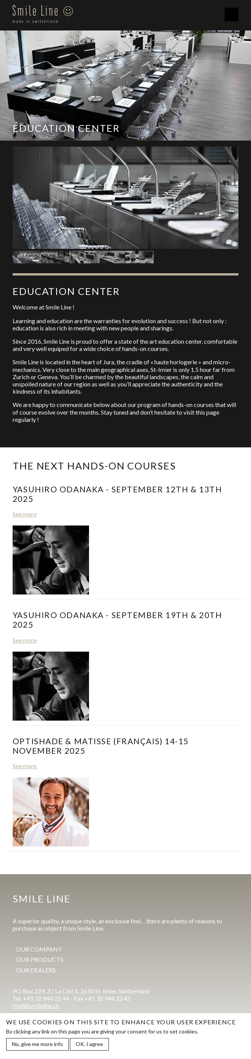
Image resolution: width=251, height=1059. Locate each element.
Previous (25, 201)
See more (25, 513)
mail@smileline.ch (36, 1005)
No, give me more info (37, 1044)
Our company (39, 949)
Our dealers (36, 970)
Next (225, 201)
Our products (39, 959)
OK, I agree (89, 1044)
